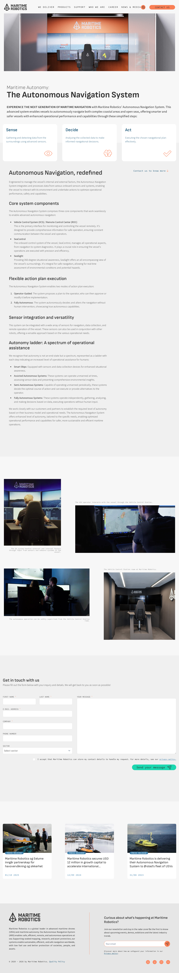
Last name (45, 697)
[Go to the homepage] (15, 7)
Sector (6, 746)
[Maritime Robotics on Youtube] (168, 962)
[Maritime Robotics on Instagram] (161, 962)
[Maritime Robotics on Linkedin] (148, 962)
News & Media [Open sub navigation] (131, 7)
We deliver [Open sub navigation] (46, 7)
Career (113, 7)
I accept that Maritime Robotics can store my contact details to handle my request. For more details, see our (106, 759)
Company (8, 721)
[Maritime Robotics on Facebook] (155, 962)
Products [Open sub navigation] (64, 7)
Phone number (9, 734)
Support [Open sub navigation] (79, 7)
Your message (84, 697)
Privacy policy (111, 953)
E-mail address (11, 709)
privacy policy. (167, 759)
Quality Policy (57, 961)
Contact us (162, 7)
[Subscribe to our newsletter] (167, 944)
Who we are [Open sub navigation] (97, 7)
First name (9, 697)
